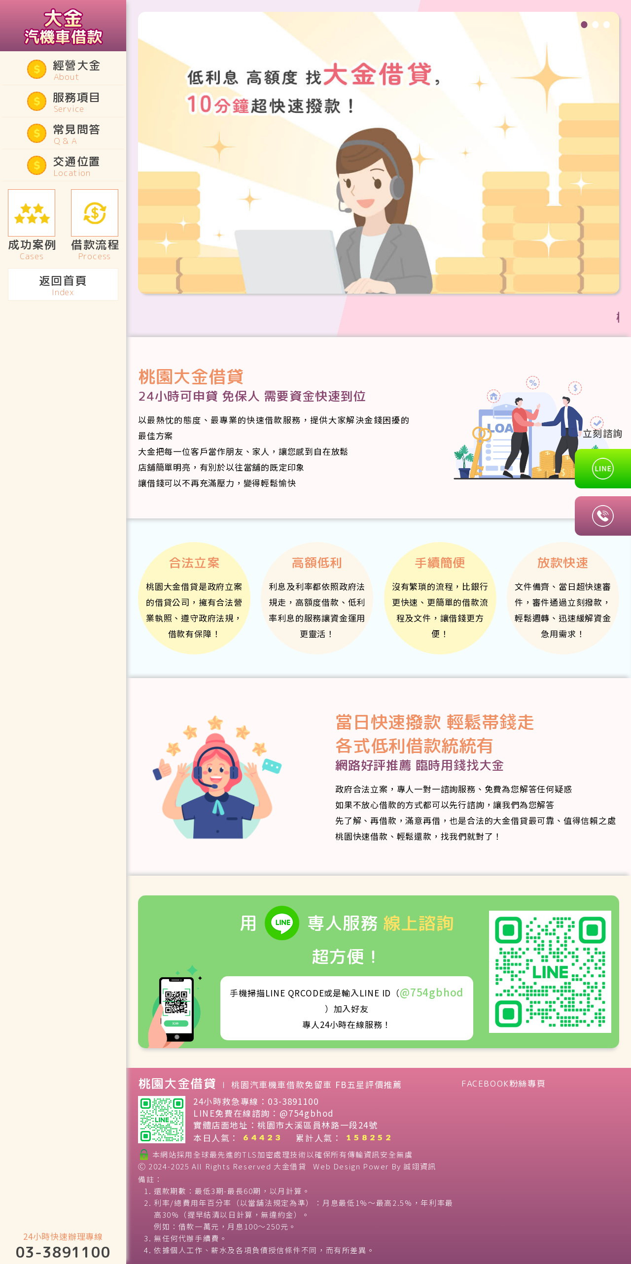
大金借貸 (290, 1166)
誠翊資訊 (419, 1166)
